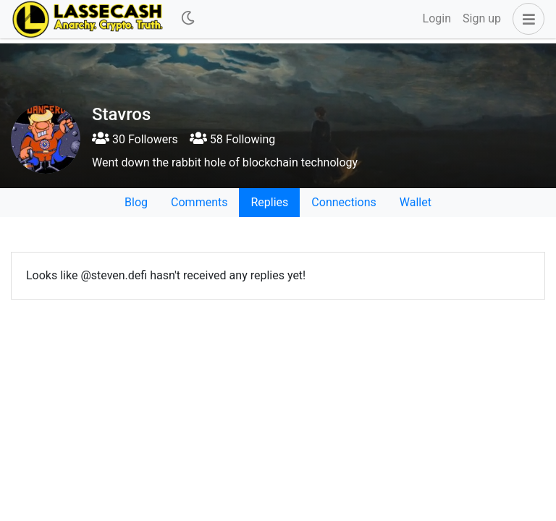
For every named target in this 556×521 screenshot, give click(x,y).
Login (437, 18)
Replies (269, 202)
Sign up (482, 18)
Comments (199, 202)
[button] (525, 19)
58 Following (232, 139)
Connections (343, 202)
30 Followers (135, 139)
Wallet (415, 202)
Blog (136, 202)
